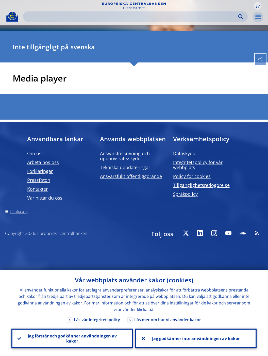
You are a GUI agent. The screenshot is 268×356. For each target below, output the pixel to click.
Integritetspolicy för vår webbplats (198, 164)
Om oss (35, 153)
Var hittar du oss (44, 198)
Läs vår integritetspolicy (97, 319)
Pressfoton (38, 180)
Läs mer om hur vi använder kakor (167, 319)
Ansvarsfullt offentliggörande (131, 176)
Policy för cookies (192, 176)
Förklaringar (40, 171)
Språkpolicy (185, 194)
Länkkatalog (19, 211)
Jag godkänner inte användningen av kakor (196, 338)
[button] (257, 6)
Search (241, 16)
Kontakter (37, 189)
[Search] (131, 16)
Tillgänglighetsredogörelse (201, 185)
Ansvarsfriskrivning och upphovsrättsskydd (125, 155)
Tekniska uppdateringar (125, 167)
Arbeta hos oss (43, 162)
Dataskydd (184, 153)
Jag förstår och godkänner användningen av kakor (72, 338)
